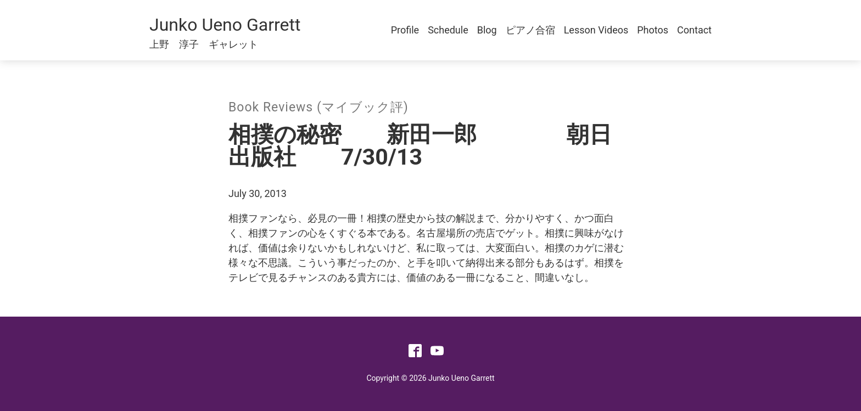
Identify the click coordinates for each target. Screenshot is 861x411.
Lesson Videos (596, 30)
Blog (487, 30)
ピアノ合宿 (530, 30)
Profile (405, 30)
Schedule (448, 30)
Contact (694, 30)
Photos (652, 30)
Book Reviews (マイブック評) (318, 107)
